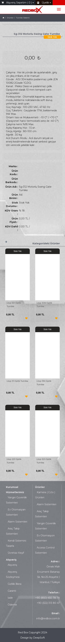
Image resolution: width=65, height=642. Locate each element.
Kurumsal (12, 487)
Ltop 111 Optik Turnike (17, 381)
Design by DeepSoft (32, 637)
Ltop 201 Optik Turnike (14, 461)
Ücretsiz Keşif (16, 552)
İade (10, 597)
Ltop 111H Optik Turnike (44, 382)
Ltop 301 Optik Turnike (44, 461)
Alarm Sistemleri (17, 521)
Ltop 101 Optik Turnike (14, 304)
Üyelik (44, 2)
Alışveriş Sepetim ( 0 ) (18, 2)
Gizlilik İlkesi (14, 583)
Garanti (12, 590)
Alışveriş (11, 559)
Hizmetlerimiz (15, 492)
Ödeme (12, 604)
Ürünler (40, 487)
